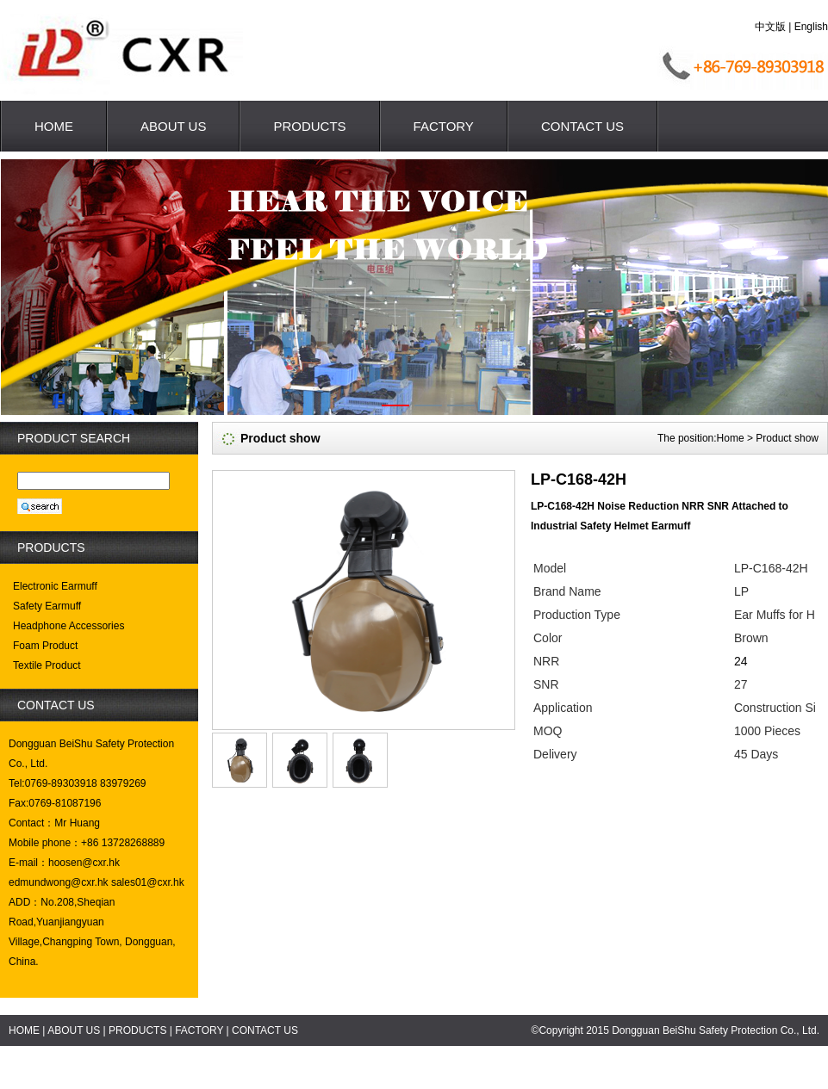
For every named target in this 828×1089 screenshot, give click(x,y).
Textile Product (47, 665)
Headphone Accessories (68, 626)
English (811, 27)
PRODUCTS (309, 126)
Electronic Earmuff (55, 586)
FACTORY (444, 126)
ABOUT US (173, 126)
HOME (53, 126)
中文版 (770, 27)
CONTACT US (582, 126)
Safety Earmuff (47, 606)
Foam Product (45, 646)
